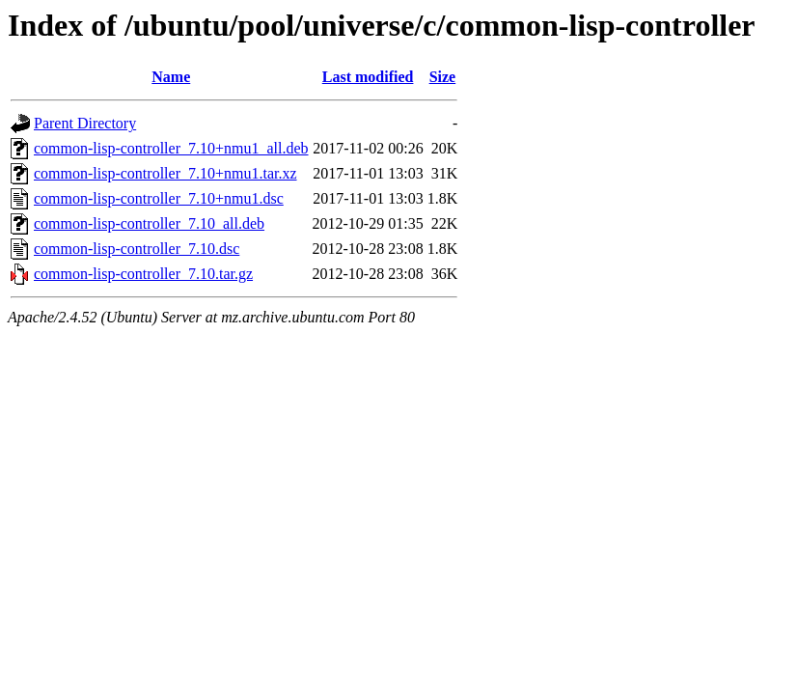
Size (442, 77)
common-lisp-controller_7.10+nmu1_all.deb (171, 148)
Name (170, 77)
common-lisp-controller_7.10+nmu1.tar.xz (165, 173)
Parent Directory (85, 123)
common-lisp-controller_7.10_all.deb (149, 223)
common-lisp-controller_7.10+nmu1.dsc (159, 198)
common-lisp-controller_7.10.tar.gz (143, 273)
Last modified (368, 77)
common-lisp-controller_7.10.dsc (136, 248)
